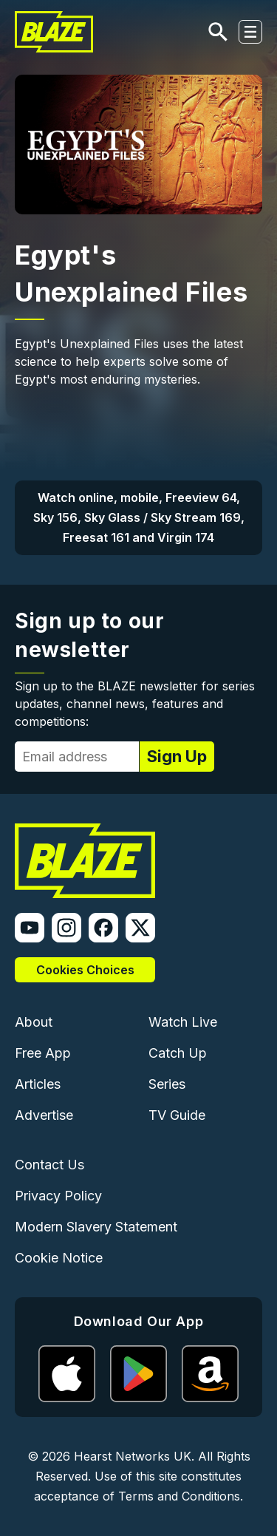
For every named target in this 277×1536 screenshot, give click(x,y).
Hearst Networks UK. (134, 1456)
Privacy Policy (58, 1195)
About (33, 1022)
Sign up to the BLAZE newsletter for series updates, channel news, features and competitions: (135, 704)
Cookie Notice (59, 1257)
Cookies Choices (85, 969)
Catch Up (177, 1053)
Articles (38, 1084)
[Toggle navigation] (250, 32)
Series (166, 1084)
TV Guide (176, 1115)
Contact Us (49, 1164)
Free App (43, 1053)
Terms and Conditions (179, 1496)
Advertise (44, 1115)
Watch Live (182, 1022)
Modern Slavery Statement (96, 1226)
